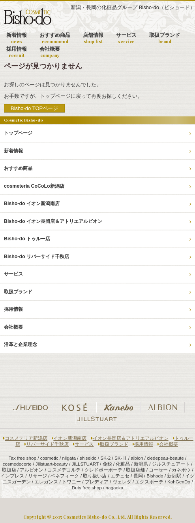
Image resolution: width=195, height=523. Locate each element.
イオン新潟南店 (69, 438)
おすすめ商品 (54, 38)
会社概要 (49, 52)
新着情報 (16, 38)
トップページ (97, 133)
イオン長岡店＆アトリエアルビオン (130, 438)
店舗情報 (93, 38)
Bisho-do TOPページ (34, 108)
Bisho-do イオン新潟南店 (97, 203)
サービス (126, 38)
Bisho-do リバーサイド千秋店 (97, 256)
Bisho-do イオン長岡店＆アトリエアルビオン (97, 221)
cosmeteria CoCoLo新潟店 (97, 186)
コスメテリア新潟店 (25, 438)
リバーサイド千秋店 (46, 444)
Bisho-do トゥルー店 (97, 239)
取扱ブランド (164, 38)
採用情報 (16, 52)
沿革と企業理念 (97, 344)
